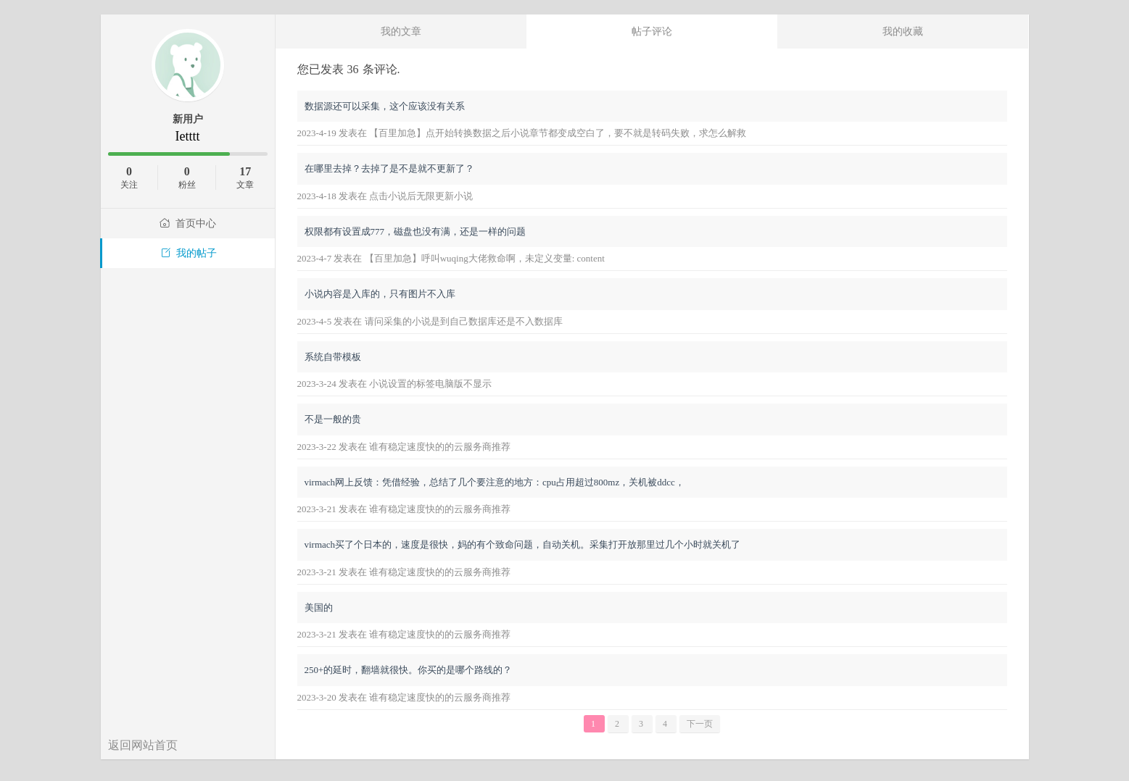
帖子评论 (652, 31)
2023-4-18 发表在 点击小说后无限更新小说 (385, 196)
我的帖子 (188, 253)
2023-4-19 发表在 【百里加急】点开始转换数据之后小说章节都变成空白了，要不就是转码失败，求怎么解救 (522, 133)
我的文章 (401, 31)
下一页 (700, 724)
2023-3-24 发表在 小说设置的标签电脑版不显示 (394, 383)
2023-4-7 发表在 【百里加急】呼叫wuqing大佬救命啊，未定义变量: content (451, 258)
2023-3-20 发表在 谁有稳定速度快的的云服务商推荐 (404, 697)
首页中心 (188, 223)
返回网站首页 (143, 745)
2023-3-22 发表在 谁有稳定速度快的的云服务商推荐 (404, 446)
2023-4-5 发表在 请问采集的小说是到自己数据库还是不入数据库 (430, 321)
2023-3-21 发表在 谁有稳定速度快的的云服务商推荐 (404, 509)
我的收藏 (902, 31)
